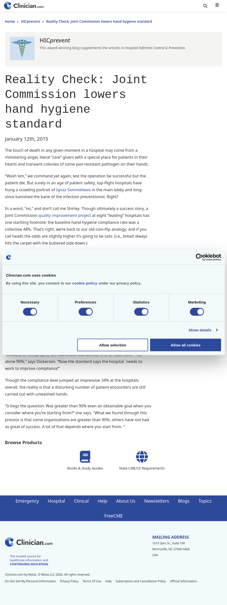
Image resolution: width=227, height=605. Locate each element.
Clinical (81, 501)
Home (10, 21)
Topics (205, 501)
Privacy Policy (69, 581)
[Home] (24, 6)
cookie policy (84, 283)
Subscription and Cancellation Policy (140, 581)
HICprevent (30, 21)
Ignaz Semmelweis (73, 189)
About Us (126, 501)
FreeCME (113, 516)
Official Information (183, 581)
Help (102, 501)
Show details (200, 330)
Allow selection (112, 345)
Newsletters (156, 501)
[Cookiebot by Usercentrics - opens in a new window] (199, 257)
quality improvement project (65, 215)
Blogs (184, 501)
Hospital (56, 501)
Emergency (27, 501)
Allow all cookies (186, 345)
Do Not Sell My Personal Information (30, 581)
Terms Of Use (92, 581)
